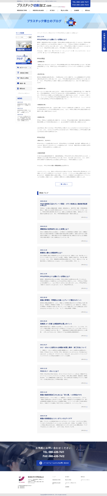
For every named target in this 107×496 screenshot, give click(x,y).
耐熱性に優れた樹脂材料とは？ (51, 253)
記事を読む (83, 217)
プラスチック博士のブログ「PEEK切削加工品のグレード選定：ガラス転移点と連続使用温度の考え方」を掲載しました (24, 118)
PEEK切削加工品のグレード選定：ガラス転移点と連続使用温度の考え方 (63, 204)
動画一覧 (22, 83)
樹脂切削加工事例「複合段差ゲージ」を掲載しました (24, 105)
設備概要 (76, 10)
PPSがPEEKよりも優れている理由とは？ (52, 39)
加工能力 (52, 10)
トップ (54, 476)
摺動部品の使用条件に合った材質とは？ (54, 229)
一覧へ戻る (63, 184)
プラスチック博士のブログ (70, 483)
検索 (30, 37)
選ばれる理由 (64, 10)
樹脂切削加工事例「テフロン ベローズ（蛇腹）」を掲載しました (24, 111)
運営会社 (87, 10)
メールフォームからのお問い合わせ (56, 463)
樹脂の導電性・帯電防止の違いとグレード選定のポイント (61, 300)
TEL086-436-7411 (81, 2)
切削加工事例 (24, 73)
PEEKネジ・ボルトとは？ (49, 371)
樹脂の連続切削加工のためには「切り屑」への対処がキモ (61, 395)
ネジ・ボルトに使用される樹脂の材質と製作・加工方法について (63, 347)
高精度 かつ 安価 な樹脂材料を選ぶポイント (56, 324)
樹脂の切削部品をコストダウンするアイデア (56, 418)
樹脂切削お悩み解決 (38, 10)
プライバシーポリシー (85, 480)
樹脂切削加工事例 (22, 10)
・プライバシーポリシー (23, 93)
